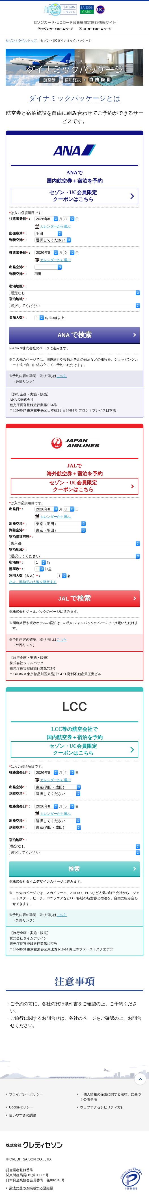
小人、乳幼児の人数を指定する (33, 582)
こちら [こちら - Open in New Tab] (62, 376)
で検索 (74, 335)
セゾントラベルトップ (21, 40)
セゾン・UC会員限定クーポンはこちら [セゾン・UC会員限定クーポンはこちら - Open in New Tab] (73, 196)
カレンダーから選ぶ (55, 226)
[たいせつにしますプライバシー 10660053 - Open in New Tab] (131, 1190)
